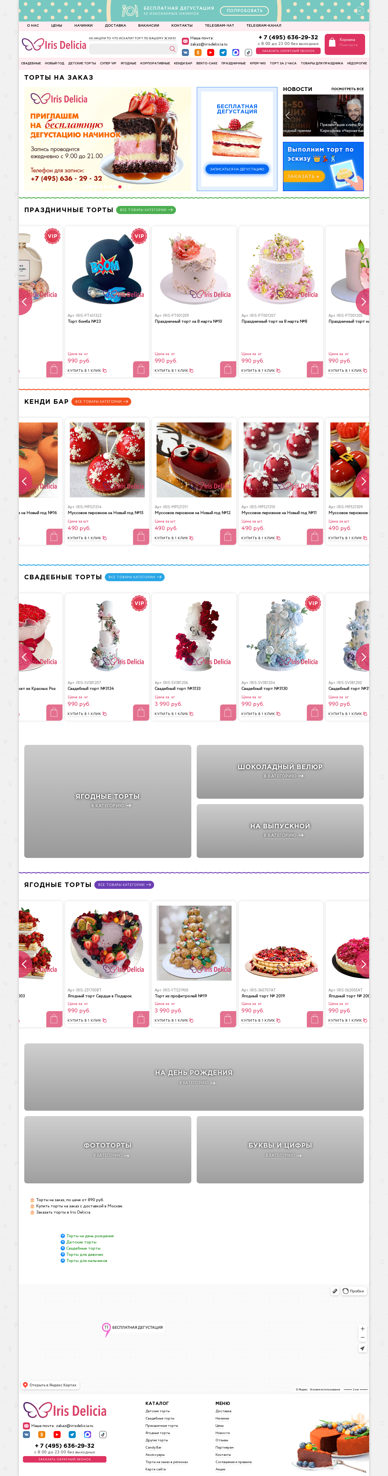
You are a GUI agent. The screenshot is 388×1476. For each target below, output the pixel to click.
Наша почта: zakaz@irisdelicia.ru (204, 41)
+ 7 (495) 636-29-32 (288, 37)
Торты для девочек (84, 1244)
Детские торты (81, 1231)
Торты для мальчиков (86, 1250)
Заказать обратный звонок (288, 51)
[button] (86, 186)
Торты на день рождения (90, 1225)
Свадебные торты (83, 1238)
